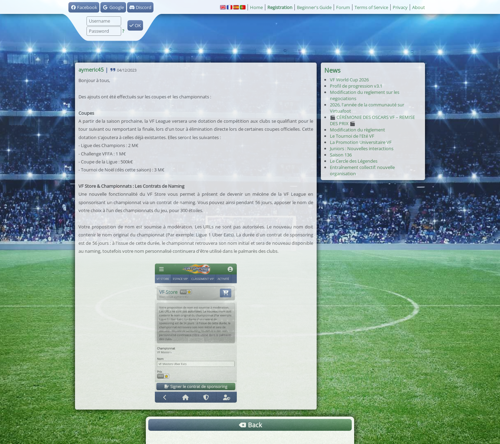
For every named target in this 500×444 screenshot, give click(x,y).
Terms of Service (371, 7)
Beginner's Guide (314, 7)
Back (250, 425)
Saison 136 (341, 155)
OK (135, 25)
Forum (343, 7)
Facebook (83, 7)
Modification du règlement (357, 130)
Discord (140, 7)
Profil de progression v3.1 (356, 86)
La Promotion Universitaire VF (361, 142)
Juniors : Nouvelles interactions (361, 148)
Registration (279, 7)
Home (256, 7)
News (332, 70)
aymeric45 (91, 69)
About (418, 7)
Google (113, 7)
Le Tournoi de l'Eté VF (352, 136)
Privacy (400, 7)
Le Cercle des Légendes (353, 161)
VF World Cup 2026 (349, 79)
